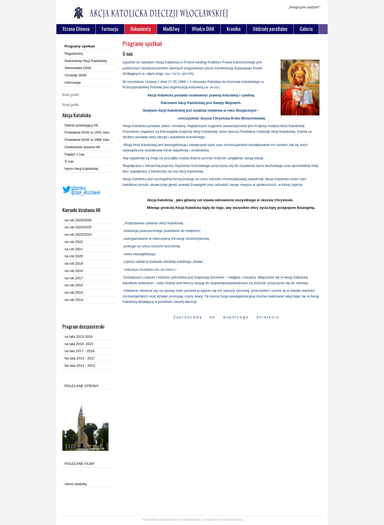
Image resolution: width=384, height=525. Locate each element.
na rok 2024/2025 (78, 227)
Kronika (234, 28)
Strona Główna (75, 28)
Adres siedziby (76, 484)
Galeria (306, 28)
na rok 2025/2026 (78, 220)
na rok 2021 (74, 249)
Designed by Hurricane (218, 519)
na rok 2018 (74, 271)
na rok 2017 (74, 278)
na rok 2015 (74, 292)
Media (238, 519)
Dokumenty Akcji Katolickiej (86, 61)
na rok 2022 (74, 242)
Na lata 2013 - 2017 (80, 358)
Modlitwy (171, 28)
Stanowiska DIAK (78, 68)
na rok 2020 (74, 256)
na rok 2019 (74, 263)
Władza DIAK (203, 28)
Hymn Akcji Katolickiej (81, 169)
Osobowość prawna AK (82, 147)
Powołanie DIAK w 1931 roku (87, 132)
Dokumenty (140, 28)
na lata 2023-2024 (78, 337)
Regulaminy (74, 53)
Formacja (110, 28)
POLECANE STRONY (82, 386)
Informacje (73, 82)
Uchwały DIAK (76, 75)
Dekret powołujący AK (81, 125)
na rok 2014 (74, 300)
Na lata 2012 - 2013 (80, 366)
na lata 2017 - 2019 (79, 351)
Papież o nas (75, 154)
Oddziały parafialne (270, 28)
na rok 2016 (74, 285)
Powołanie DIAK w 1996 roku (87, 140)
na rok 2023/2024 (78, 234)
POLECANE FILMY (80, 464)
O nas (69, 161)
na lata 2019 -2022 (79, 344)
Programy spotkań (80, 46)
